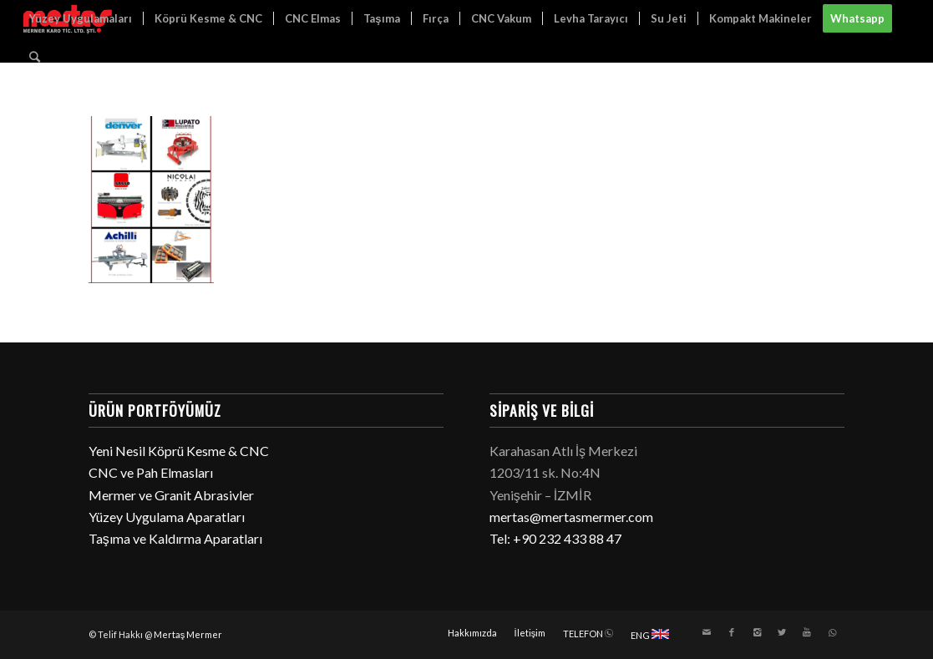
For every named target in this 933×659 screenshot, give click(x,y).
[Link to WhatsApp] (831, 632)
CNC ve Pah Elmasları (151, 472)
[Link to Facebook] (731, 632)
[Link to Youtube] (806, 632)
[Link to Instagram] (756, 632)
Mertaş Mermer (188, 634)
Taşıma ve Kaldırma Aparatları (175, 538)
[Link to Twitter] (781, 632)
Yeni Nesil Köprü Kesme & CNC (179, 451)
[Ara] (34, 56)
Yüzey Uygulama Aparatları (167, 517)
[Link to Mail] (706, 632)
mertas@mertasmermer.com (571, 517)
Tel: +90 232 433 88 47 (555, 538)
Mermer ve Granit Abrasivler (171, 495)
